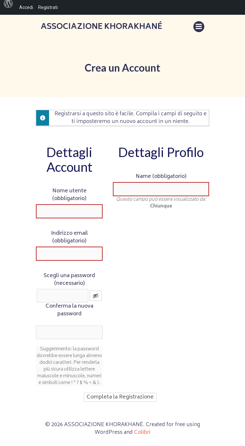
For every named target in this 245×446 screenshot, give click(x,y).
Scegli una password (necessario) (69, 279)
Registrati (48, 7)
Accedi (26, 7)
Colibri (142, 432)
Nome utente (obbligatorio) (69, 195)
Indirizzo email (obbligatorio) (69, 237)
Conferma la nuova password (69, 310)
